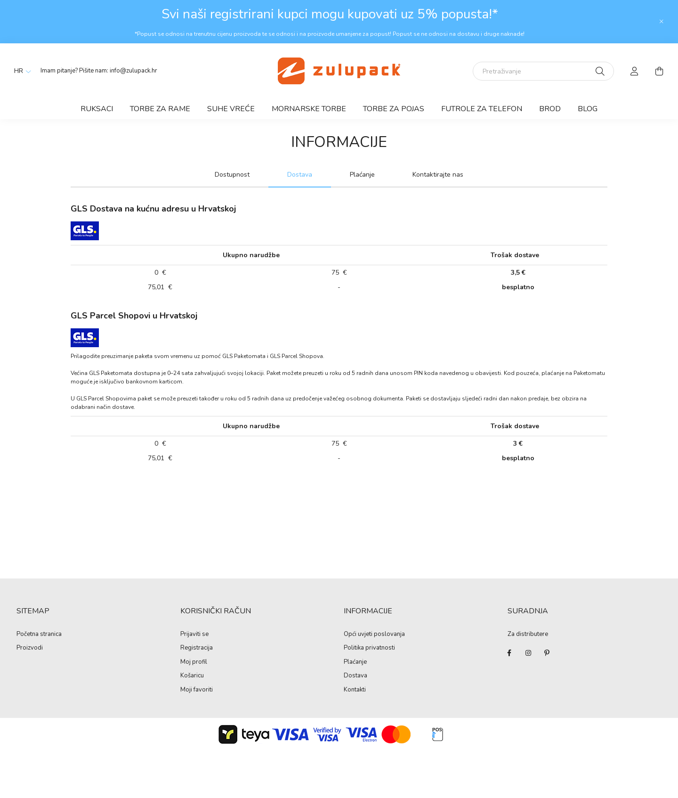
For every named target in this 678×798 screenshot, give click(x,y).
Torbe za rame (160, 109)
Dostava (355, 676)
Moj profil (193, 662)
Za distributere (528, 634)
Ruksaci (97, 109)
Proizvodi (29, 648)
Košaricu (192, 676)
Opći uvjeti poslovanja (374, 634)
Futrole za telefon (481, 109)
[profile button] (634, 71)
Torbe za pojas (393, 109)
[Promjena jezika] (20, 71)
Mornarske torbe (309, 109)
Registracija (196, 648)
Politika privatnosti (369, 648)
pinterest (547, 652)
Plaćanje (355, 662)
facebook (509, 652)
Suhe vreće (231, 109)
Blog (587, 109)
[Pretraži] (600, 71)
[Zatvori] (661, 22)
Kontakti (355, 690)
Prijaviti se (194, 634)
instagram (528, 652)
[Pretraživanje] (543, 71)
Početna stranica (39, 634)
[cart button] (659, 71)
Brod (550, 109)
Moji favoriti (196, 690)
